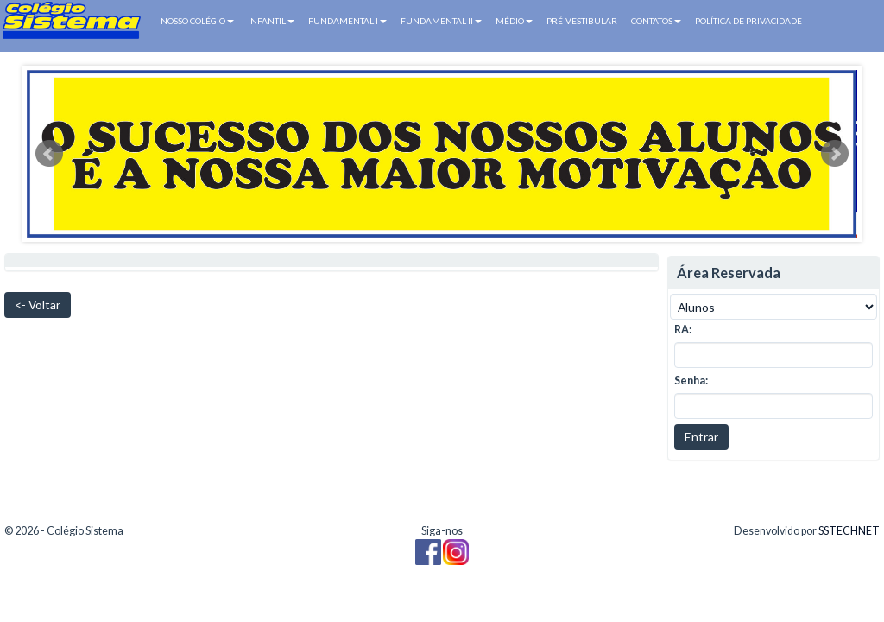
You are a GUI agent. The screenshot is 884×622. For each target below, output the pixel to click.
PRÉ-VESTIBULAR (581, 21)
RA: (682, 329)
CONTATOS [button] (656, 21)
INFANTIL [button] (271, 21)
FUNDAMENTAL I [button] (347, 21)
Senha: (691, 380)
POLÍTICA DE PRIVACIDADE (748, 21)
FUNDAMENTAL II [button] (441, 21)
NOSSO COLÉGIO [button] (197, 21)
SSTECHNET (849, 530)
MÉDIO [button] (514, 21)
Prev (49, 154)
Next (835, 154)
